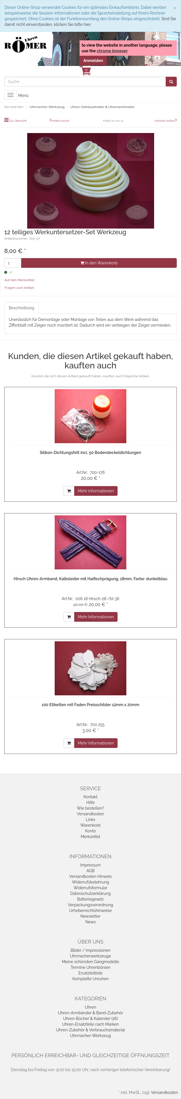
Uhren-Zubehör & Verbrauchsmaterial (90, 1030)
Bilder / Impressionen (90, 950)
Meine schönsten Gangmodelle (90, 961)
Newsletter (90, 916)
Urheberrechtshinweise (90, 910)
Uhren (90, 1007)
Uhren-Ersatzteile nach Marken (90, 1024)
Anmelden (93, 60)
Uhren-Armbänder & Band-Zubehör (90, 1013)
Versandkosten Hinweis (90, 876)
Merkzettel (90, 836)
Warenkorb (90, 825)
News (90, 922)
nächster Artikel (165, 120)
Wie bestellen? (90, 808)
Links (90, 819)
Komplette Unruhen (91, 978)
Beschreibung (21, 308)
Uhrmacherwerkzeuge (90, 956)
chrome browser (112, 51)
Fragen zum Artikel (19, 288)
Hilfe (90, 802)
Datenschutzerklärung (90, 893)
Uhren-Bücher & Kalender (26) (90, 1018)
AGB (90, 870)
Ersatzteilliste (90, 973)
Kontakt (90, 797)
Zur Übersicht (18, 120)
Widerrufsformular (90, 888)
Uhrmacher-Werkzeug (90, 1035)
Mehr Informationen (96, 491)
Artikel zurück (60, 120)
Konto (90, 831)
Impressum (90, 865)
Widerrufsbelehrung (90, 882)
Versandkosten (90, 814)
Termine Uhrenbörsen (90, 967)
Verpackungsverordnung (90, 905)
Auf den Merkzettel (19, 280)
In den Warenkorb (99, 263)
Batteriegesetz (90, 899)
